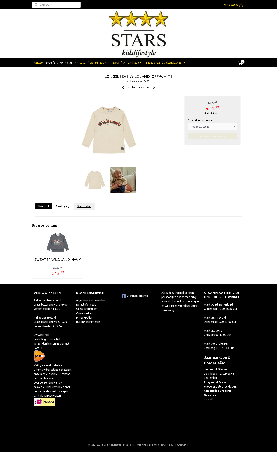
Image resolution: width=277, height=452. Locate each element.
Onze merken (84, 313)
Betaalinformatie (86, 304)
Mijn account (233, 4)
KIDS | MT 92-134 (93, 62)
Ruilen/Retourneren (88, 321)
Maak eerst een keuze (212, 136)
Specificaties (84, 206)
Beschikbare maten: (200, 120)
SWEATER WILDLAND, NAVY (57, 259)
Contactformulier (86, 308)
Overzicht (43, 206)
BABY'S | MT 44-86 (61, 62)
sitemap (127, 445)
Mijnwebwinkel (181, 445)
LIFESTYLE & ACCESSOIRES (165, 62)
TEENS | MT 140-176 (127, 62)
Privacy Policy (84, 317)
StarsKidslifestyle (135, 296)
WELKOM (38, 62)
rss (134, 445)
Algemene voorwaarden (90, 300)
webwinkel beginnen (148, 445)
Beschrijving (63, 206)
